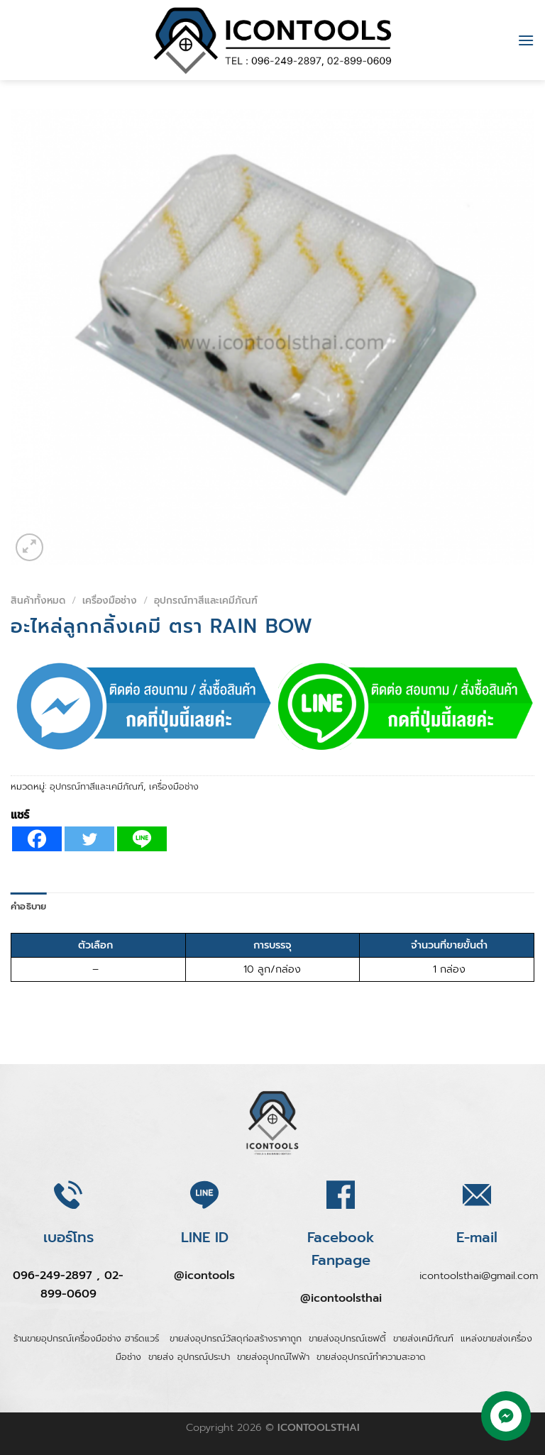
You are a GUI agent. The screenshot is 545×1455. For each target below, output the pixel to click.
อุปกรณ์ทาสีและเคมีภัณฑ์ (206, 600)
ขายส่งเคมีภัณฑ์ (423, 1338)
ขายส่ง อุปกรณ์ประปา (189, 1356)
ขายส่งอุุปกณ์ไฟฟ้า (273, 1356)
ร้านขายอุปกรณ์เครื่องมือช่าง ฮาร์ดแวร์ (88, 1338)
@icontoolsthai (341, 1298)
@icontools (204, 1275)
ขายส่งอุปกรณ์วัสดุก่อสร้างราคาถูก (236, 1338)
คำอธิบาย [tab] (29, 906)
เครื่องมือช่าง (109, 600)
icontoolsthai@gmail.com (478, 1275)
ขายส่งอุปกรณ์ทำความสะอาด (371, 1356)
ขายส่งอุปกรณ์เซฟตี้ (347, 1338)
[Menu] (525, 40)
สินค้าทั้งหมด (38, 600)
